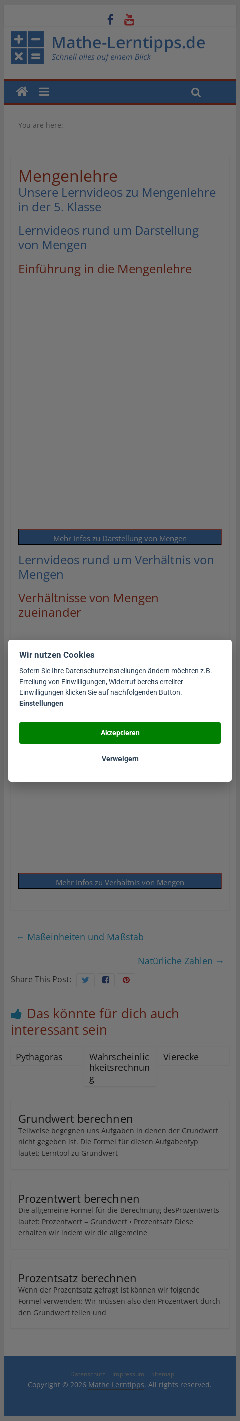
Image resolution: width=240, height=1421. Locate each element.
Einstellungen (41, 703)
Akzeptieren (120, 733)
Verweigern (120, 759)
